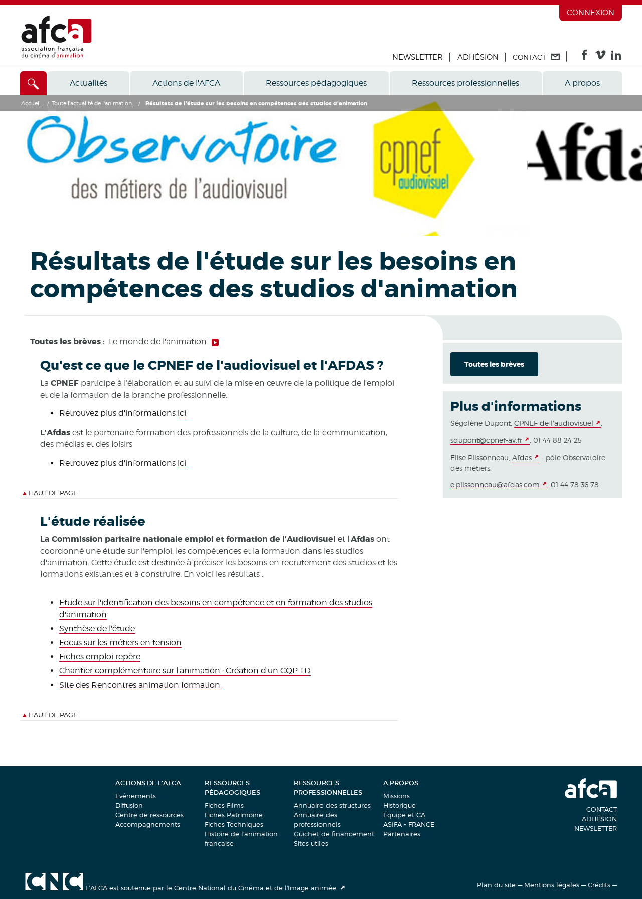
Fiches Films (224, 805)
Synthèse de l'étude (97, 628)
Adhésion (478, 57)
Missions (396, 796)
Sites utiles (311, 843)
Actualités (88, 83)
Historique (399, 805)
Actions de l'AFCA (186, 83)
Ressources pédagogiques (316, 83)
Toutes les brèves (494, 364)
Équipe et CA (404, 815)
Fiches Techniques (234, 824)
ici (182, 413)
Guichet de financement (334, 834)
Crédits (599, 885)
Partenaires (401, 834)
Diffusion (129, 805)
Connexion (590, 12)
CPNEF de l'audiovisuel (553, 423)
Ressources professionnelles (465, 83)
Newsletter (417, 57)
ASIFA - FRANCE (408, 824)
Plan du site (496, 885)
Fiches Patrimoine (234, 815)
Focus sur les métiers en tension (120, 642)
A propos (582, 83)
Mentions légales (551, 885)
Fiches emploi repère (99, 656)
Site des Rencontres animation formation (140, 685)
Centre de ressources (149, 815)
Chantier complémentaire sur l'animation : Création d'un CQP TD (185, 670)
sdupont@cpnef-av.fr (486, 440)
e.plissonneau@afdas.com (495, 484)
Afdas (522, 457)
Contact (601, 809)
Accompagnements (147, 824)
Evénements (135, 796)
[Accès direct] (33, 83)
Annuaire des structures (332, 805)
